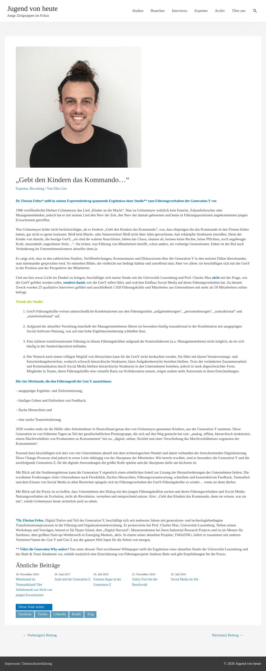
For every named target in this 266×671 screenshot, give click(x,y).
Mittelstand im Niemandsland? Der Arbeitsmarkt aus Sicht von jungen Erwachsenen (33, 586)
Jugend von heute (37, 9)
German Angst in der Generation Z (106, 581)
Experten (201, 11)
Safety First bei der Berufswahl (144, 581)
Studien (137, 11)
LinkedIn (61, 613)
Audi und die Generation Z (71, 579)
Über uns (238, 11)
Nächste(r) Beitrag (226, 635)
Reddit (79, 613)
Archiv (220, 11)
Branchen (157, 11)
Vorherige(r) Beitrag (41, 635)
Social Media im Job (184, 579)
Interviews (179, 11)
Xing (93, 613)
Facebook (25, 613)
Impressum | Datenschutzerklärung (30, 663)
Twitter (44, 613)
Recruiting (38, 188)
